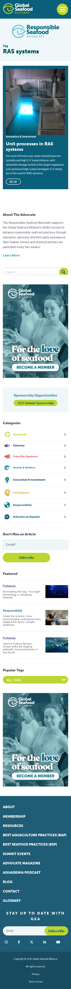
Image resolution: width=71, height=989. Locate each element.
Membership (14, 816)
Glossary (12, 901)
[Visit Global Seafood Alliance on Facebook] (22, 942)
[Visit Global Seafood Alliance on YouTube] (61, 942)
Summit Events (16, 854)
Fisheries (9, 586)
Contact (11, 891)
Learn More (11, 255)
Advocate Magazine (21, 863)
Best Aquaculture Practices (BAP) (34, 835)
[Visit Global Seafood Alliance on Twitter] (34, 942)
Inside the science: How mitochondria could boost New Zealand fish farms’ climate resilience (22, 621)
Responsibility (12, 610)
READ (13, 182)
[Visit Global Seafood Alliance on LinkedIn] (47, 942)
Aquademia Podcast (22, 872)
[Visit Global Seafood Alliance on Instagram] (9, 942)
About (9, 807)
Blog (7, 882)
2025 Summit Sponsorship (35, 403)
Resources (13, 826)
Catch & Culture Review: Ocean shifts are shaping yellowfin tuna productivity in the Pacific (20, 648)
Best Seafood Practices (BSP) (30, 844)
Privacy (35, 974)
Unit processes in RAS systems (29, 146)
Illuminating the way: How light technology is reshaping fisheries (21, 594)
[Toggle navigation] (62, 9)
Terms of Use (36, 981)
